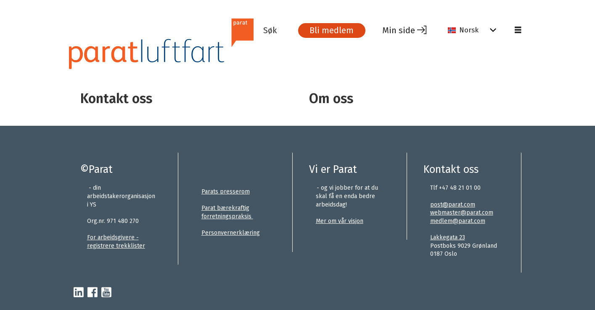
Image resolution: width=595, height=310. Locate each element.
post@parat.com (452, 204)
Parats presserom (225, 191)
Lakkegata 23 (447, 237)
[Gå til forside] (165, 43)
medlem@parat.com (457, 221)
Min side (398, 30)
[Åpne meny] (518, 30)
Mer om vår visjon (339, 221)
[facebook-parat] (92, 292)
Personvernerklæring (230, 232)
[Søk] (276, 30)
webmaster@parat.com (461, 212)
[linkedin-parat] (79, 292)
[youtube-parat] (106, 292)
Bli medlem (331, 30)
